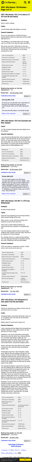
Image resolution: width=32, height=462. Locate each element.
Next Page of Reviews (16, 444)
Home (3, 453)
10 (18, 450)
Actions (27, 96)
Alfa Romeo (9, 453)
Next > (25, 450)
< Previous (4, 450)
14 (21, 450)
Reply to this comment (8, 113)
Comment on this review (8, 96)
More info (14, 460)
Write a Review (16, 446)
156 (15, 453)
